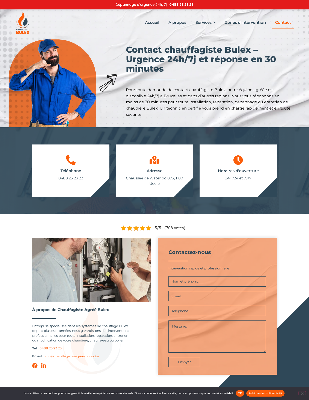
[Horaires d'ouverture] (238, 160)
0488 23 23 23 (181, 4)
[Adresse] (154, 160)
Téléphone (71, 172)
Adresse (154, 172)
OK (240, 393)
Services (205, 22)
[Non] (302, 393)
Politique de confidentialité (265, 393)
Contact (283, 22)
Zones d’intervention (245, 22)
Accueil (152, 22)
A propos (177, 22)
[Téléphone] (70, 160)
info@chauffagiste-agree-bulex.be (71, 357)
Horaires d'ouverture (238, 172)
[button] (205, 22)
